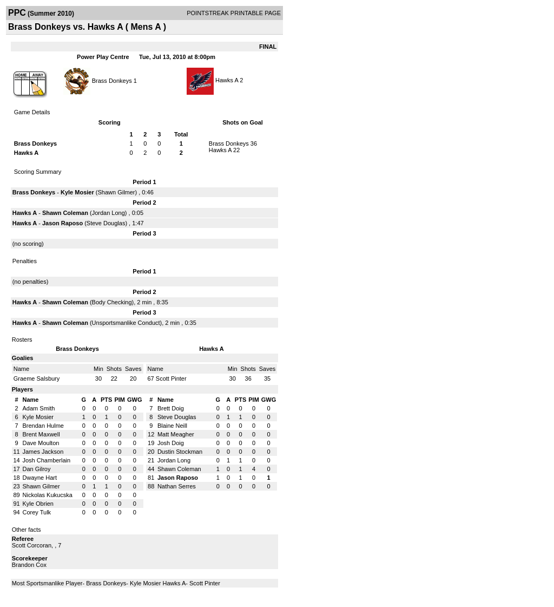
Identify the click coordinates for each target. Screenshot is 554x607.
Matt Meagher (175, 434)
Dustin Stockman (179, 451)
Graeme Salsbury (37, 378)
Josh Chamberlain (47, 460)
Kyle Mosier (77, 192)
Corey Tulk (37, 512)
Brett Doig (170, 408)
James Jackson (43, 451)
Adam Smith (39, 408)
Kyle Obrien (38, 503)
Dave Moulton (41, 443)
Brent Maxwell (41, 434)
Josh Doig (170, 443)
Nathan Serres (176, 486)
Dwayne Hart (40, 477)
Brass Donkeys (112, 80)
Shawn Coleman (65, 213)
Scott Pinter (171, 378)
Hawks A (226, 80)
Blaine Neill (172, 425)
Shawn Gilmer (116, 192)
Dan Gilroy (37, 469)
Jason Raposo (62, 223)
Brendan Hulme (43, 425)
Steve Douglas (106, 223)
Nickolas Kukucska (47, 495)
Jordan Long (108, 213)
